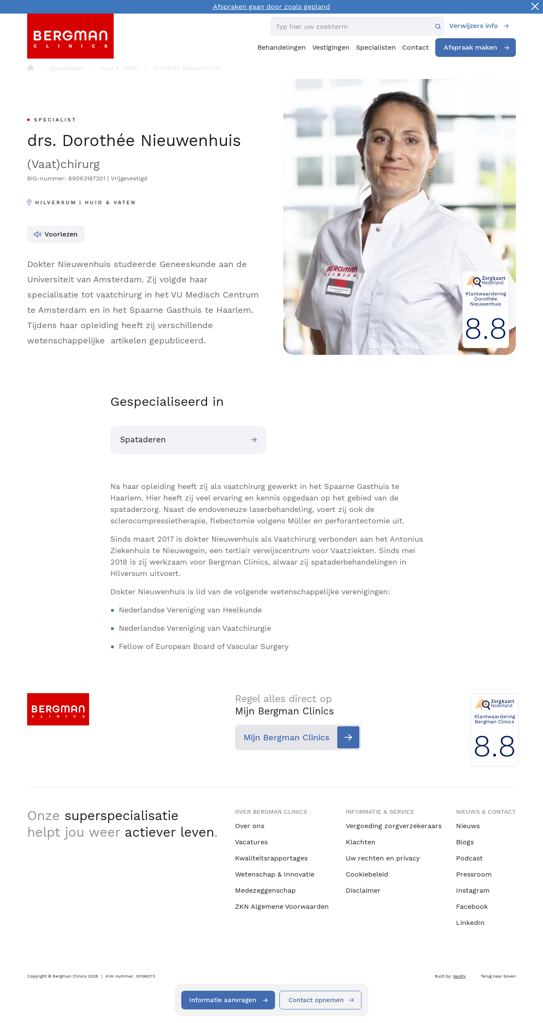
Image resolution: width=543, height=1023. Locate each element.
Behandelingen (282, 47)
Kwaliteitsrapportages (271, 858)
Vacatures (251, 842)
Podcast (469, 858)
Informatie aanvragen (221, 1000)
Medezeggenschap (265, 890)
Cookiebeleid (367, 874)
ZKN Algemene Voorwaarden (282, 906)
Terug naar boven (498, 976)
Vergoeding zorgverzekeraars (394, 826)
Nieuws (468, 826)
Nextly (459, 976)
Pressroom (474, 874)
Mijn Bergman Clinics (287, 739)
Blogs (465, 842)
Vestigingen (331, 47)
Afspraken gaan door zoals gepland (271, 7)
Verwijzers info (473, 26)
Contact (415, 47)
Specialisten (376, 47)
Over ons (249, 826)
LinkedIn (470, 923)
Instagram (473, 890)
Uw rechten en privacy (383, 858)
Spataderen (145, 441)
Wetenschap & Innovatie (274, 874)
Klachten (360, 842)
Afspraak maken (470, 47)
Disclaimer (363, 890)
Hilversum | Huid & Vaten (85, 202)
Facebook (472, 906)
